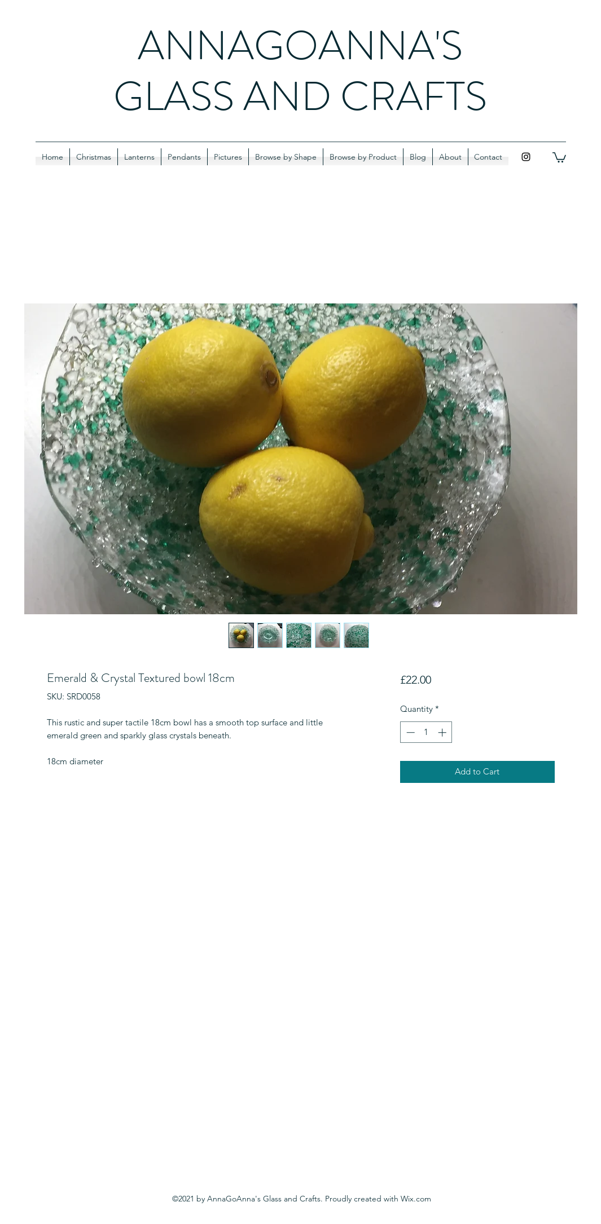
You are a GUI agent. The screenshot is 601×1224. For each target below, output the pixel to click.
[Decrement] (409, 732)
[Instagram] (526, 156)
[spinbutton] (426, 732)
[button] (559, 156)
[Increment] (443, 732)
